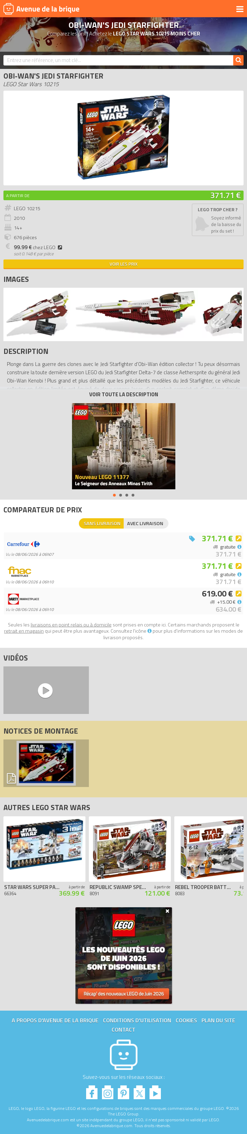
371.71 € (225, 195)
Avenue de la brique (41, 8)
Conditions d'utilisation (137, 1020)
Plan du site (218, 1020)
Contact (123, 1029)
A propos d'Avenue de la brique (55, 1020)
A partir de (18, 195)
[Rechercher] (238, 60)
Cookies (186, 1020)
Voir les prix (123, 263)
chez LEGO (39, 247)
